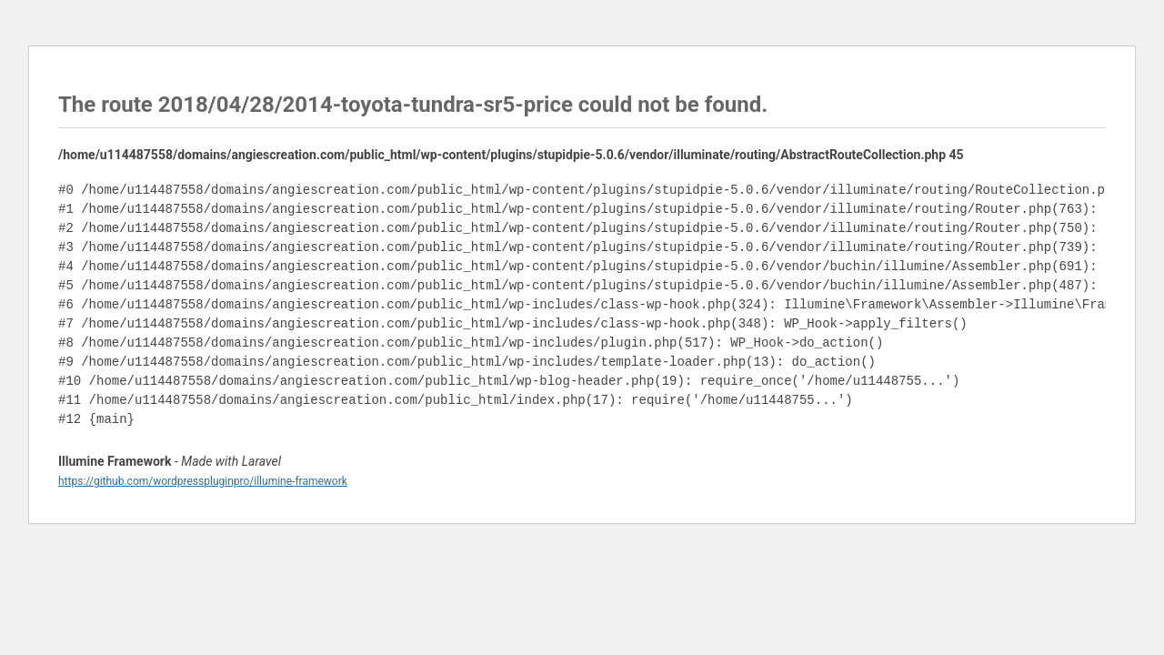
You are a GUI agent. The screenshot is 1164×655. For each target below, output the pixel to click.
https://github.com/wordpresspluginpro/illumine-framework (202, 481)
